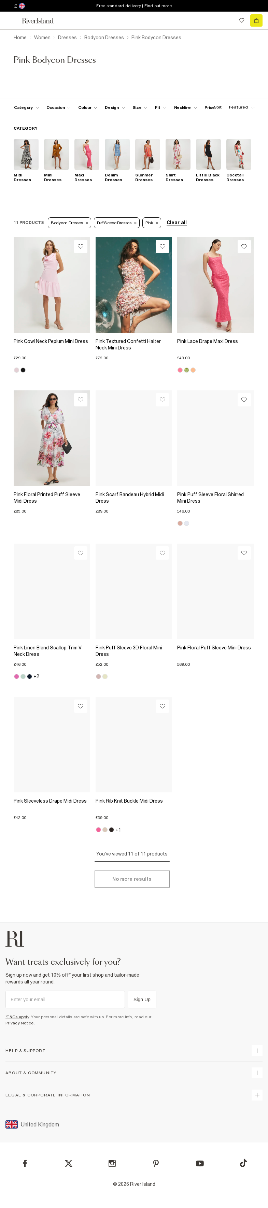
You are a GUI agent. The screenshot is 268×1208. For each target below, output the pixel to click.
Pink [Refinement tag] (151, 222)
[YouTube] (199, 1163)
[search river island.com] (227, 20)
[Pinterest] (155, 1163)
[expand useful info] (257, 1072)
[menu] (11, 20)
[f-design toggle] (115, 107)
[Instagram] (112, 1163)
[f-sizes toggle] (140, 107)
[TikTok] (243, 1163)
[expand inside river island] (257, 1095)
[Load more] (132, 879)
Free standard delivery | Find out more (134, 5)
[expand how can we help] (257, 1050)
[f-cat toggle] (26, 107)
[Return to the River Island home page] (42, 20)
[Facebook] (25, 1163)
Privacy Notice (19, 1023)
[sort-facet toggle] (232, 107)
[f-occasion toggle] (58, 107)
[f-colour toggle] (87, 107)
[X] (69, 1163)
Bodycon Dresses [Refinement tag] (69, 222)
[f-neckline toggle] (185, 107)
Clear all (177, 222)
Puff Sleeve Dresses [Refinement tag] (117, 222)
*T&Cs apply (17, 1017)
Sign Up (142, 999)
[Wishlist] (80, 246)
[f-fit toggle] (160, 107)
